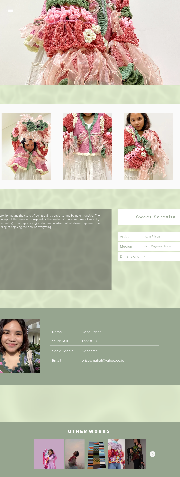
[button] (10, 10)
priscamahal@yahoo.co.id (103, 360)
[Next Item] (152, 454)
